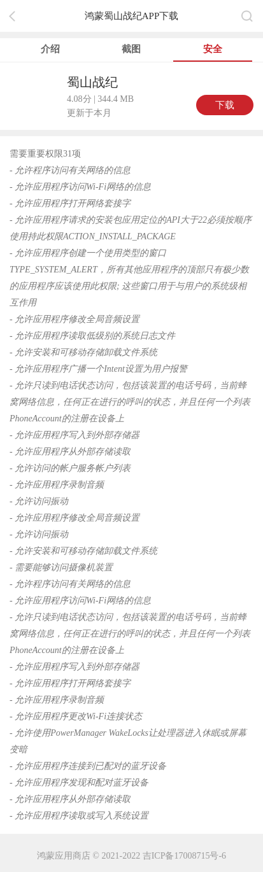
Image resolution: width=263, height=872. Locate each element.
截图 (131, 49)
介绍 (50, 49)
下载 (224, 105)
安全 (212, 49)
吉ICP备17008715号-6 (184, 856)
